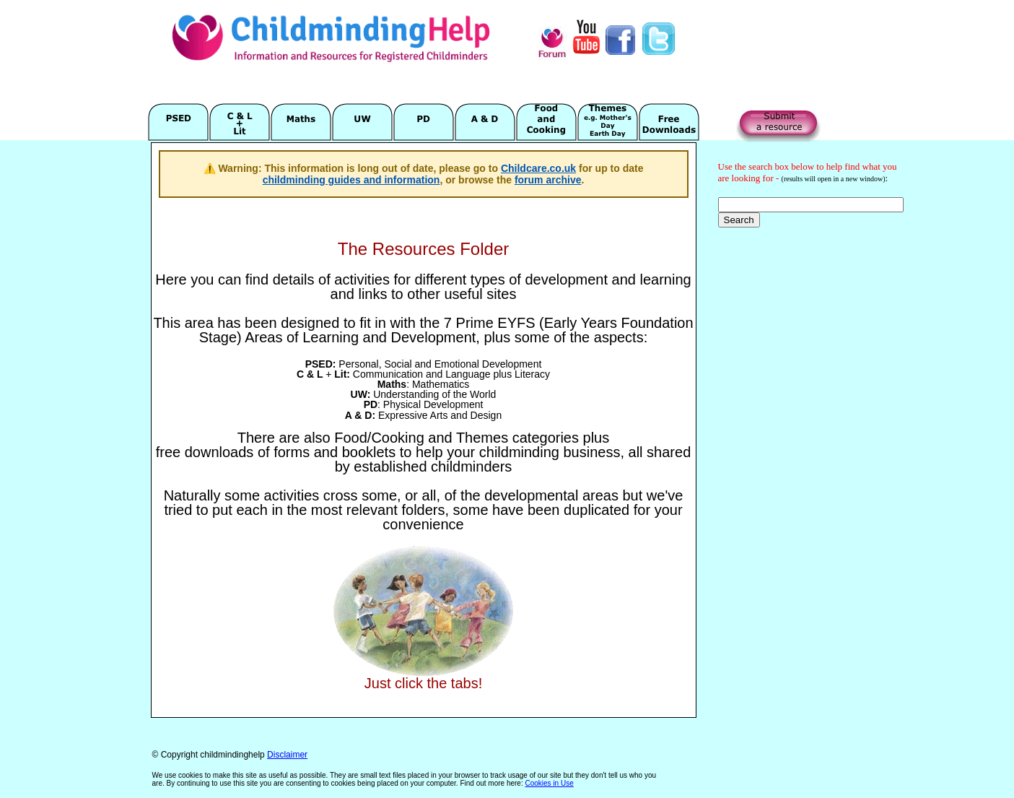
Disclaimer (287, 755)
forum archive (548, 180)
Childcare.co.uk (538, 168)
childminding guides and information (351, 180)
